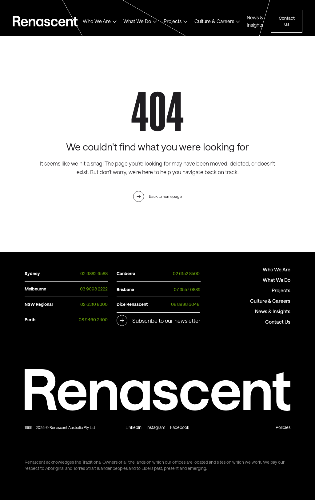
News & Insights (255, 21)
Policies (283, 427)
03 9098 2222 (94, 288)
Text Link (48, 21)
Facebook (179, 427)
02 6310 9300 (94, 304)
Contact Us (287, 21)
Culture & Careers (214, 21)
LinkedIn (134, 427)
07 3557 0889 (187, 289)
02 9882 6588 (94, 273)
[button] (100, 21)
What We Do (137, 21)
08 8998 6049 (185, 304)
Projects (172, 21)
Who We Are (97, 21)
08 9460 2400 (93, 319)
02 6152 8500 (186, 273)
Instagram (155, 427)
